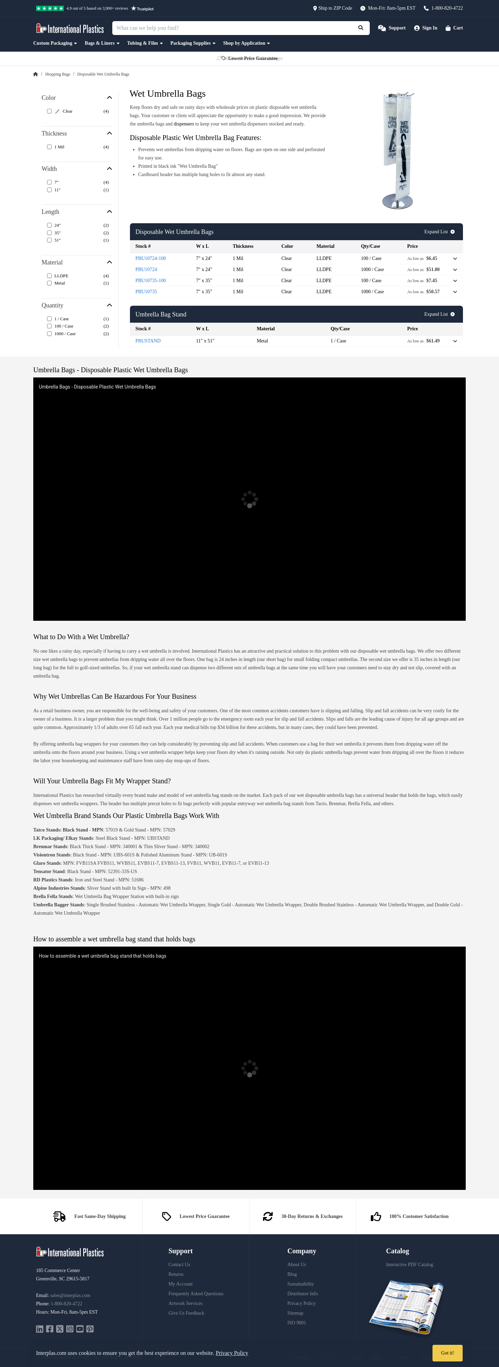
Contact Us (179, 1264)
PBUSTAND (148, 340)
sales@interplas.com (70, 1295)
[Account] (425, 28)
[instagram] (69, 1330)
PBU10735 (146, 291)
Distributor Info (302, 1293)
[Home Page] (35, 74)
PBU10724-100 (150, 258)
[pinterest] (90, 1330)
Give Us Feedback (186, 1313)
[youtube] (80, 1330)
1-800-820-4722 (66, 1303)
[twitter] (59, 1330)
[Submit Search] (361, 28)
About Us (296, 1264)
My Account (180, 1284)
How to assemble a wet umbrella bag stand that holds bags (102, 956)
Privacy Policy (301, 1303)
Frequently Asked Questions (196, 1293)
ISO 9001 (296, 1322)
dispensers (184, 124)
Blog (292, 1274)
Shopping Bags (57, 74)
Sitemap (295, 1313)
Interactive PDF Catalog (409, 1264)
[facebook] (49, 1330)
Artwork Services (185, 1303)
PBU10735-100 (150, 280)
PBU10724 (146, 269)
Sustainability (300, 1284)
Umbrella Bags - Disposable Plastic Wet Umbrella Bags (97, 387)
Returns (176, 1274)
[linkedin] (39, 1330)
